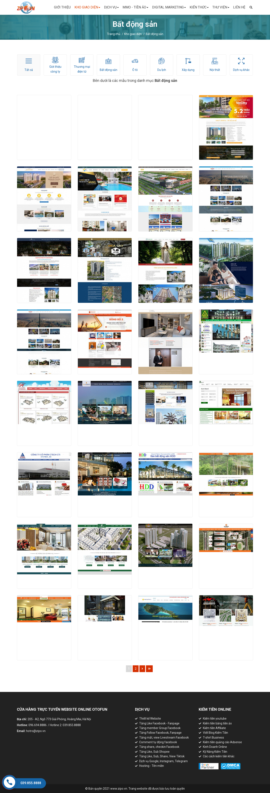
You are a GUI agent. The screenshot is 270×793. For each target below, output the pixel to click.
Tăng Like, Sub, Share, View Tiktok (162, 756)
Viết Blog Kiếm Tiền (215, 732)
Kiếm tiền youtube (215, 718)
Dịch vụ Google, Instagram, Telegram (163, 761)
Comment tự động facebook (158, 742)
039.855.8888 (30, 783)
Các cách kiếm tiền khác (218, 756)
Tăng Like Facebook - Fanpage (159, 723)
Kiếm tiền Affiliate (214, 728)
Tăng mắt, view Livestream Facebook (164, 737)
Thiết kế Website (150, 718)
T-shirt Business (213, 737)
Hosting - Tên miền (151, 765)
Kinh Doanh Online (215, 746)
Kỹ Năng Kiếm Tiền (215, 751)
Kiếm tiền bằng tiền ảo (217, 723)
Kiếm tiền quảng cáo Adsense (222, 742)
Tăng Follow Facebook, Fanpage (160, 732)
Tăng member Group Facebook (160, 728)
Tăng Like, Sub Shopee (154, 751)
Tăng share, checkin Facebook (159, 746)
